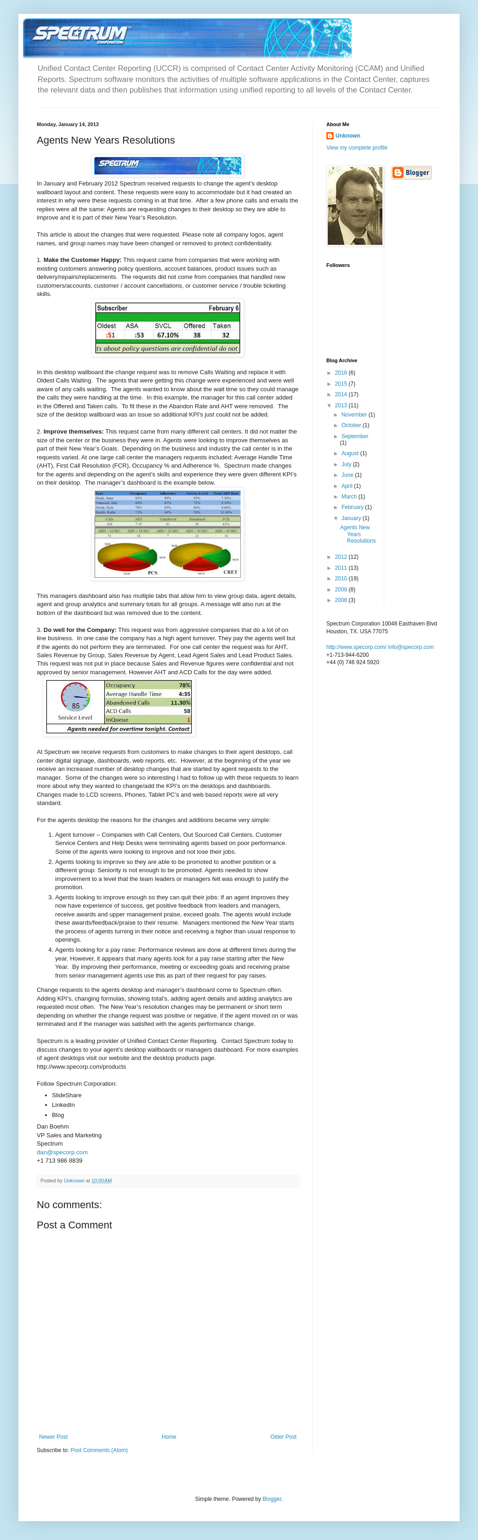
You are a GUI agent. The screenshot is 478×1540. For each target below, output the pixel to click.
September (355, 436)
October (352, 425)
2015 (342, 384)
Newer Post (53, 1437)
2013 (342, 405)
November (355, 414)
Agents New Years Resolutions (358, 534)
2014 (342, 394)
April (347, 486)
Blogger (271, 1499)
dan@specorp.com (62, 1152)
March (349, 496)
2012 (342, 557)
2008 (342, 600)
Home (169, 1437)
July (347, 464)
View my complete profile (356, 148)
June (348, 475)
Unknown (348, 136)
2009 (342, 589)
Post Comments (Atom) (99, 1450)
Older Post (283, 1437)
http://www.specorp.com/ (356, 647)
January (352, 518)
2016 (342, 373)
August (350, 453)
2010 (342, 578)
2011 (342, 568)
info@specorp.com (411, 647)
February (353, 507)
